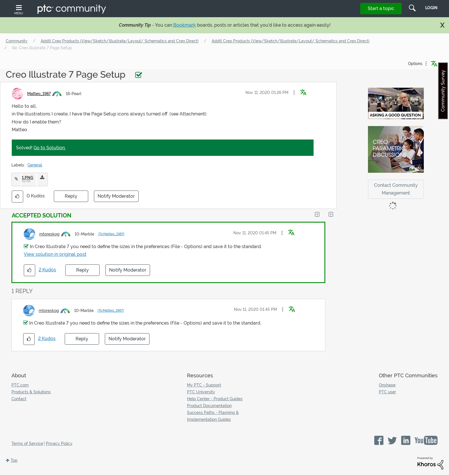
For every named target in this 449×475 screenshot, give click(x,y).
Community (16, 41)
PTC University (201, 392)
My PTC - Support (204, 385)
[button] (294, 92)
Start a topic (381, 8)
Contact (18, 399)
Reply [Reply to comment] (82, 270)
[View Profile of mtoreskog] (49, 234)
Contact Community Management (396, 189)
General (34, 165)
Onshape (387, 385)
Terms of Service (27, 443)
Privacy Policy (59, 443)
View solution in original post (55, 254)
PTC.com (20, 385)
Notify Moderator (116, 196)
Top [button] (14, 460)
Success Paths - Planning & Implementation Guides (213, 416)
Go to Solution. (50, 147)
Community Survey (443, 91)
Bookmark (184, 25)
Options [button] (415, 63)
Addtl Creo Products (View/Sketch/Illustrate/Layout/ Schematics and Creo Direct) (119, 41)
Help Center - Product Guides (215, 399)
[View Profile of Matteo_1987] (39, 93)
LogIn (431, 7)
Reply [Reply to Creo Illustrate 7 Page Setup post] (71, 196)
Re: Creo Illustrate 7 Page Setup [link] (42, 48)
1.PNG (27, 177)
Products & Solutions (31, 392)
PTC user (387, 392)
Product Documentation (209, 405)
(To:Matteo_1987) (111, 234)
